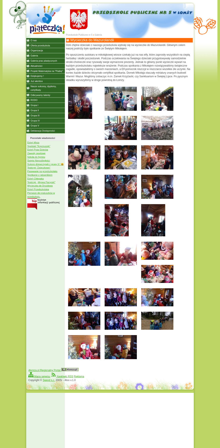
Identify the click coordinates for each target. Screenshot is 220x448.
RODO (34, 100)
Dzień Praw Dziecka (37, 149)
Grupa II (35, 110)
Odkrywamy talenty (40, 95)
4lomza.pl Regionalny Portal (53, 370)
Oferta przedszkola (40, 45)
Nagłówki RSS (62, 376)
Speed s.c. (49, 380)
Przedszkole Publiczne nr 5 (79, 35)
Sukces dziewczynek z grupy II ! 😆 (45, 164)
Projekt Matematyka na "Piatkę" (47, 71)
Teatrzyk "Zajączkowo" (38, 167)
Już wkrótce (37, 81)
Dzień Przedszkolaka (38, 189)
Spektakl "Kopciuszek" (38, 146)
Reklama (79, 376)
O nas (34, 40)
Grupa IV (35, 120)
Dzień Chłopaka (35, 178)
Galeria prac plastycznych (44, 60)
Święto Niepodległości (38, 160)
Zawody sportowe (36, 153)
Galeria (98, 35)
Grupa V (35, 125)
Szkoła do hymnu (36, 157)
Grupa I (34, 105)
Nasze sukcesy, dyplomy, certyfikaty (43, 88)
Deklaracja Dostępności (43, 130)
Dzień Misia (33, 142)
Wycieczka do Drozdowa (40, 185)
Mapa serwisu (39, 376)
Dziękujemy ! (37, 76)
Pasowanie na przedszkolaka (42, 171)
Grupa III (35, 115)
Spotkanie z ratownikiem (39, 175)
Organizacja (37, 50)
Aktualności (36, 66)
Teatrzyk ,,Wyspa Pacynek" (41, 182)
